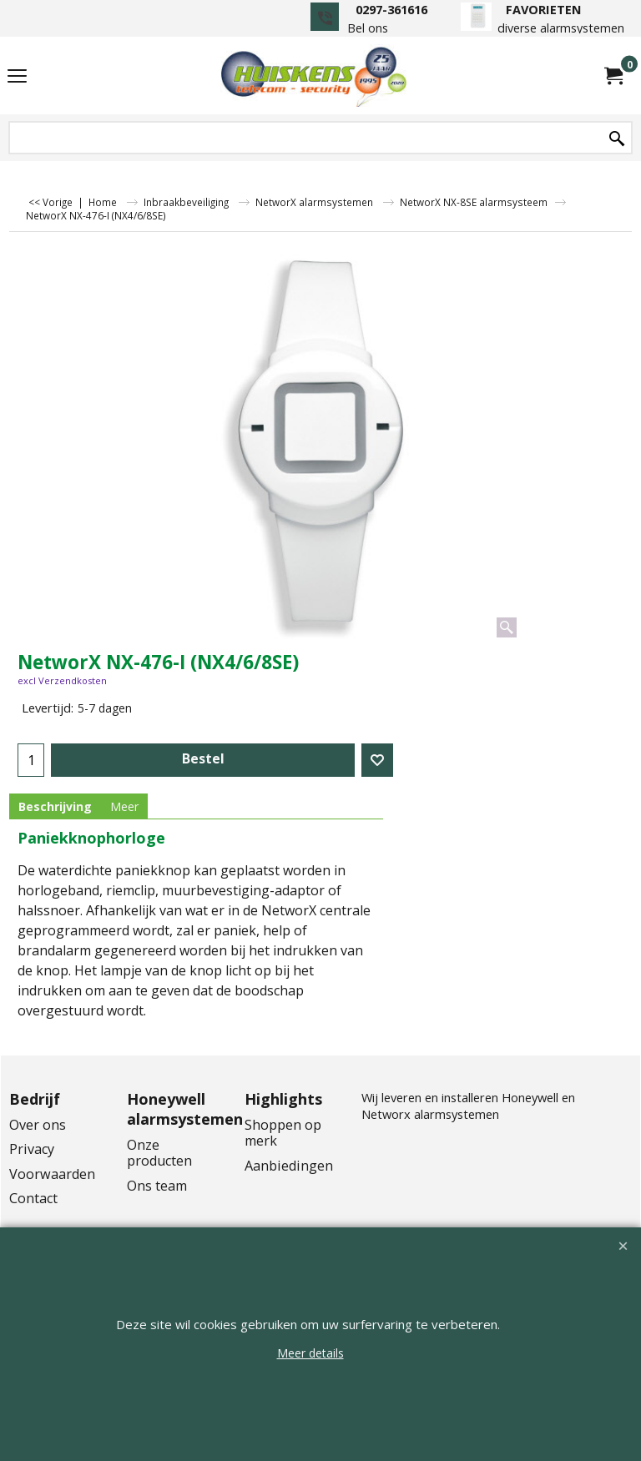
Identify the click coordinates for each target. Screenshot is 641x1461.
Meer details (310, 1353)
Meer (124, 806)
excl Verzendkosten (62, 680)
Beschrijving (55, 806)
